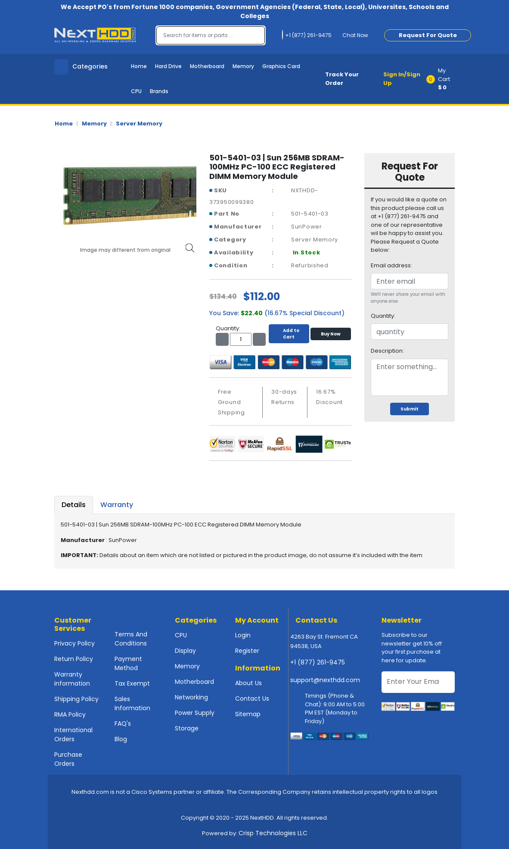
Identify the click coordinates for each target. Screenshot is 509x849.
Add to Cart (289, 333)
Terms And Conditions (131, 639)
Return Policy (73, 659)
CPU (136, 91)
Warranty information (72, 679)
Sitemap (248, 714)
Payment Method (128, 663)
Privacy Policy (74, 643)
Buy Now (331, 334)
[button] (443, 79)
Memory (243, 66)
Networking (191, 697)
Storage (187, 728)
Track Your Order (342, 78)
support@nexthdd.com (325, 680)
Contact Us (252, 698)
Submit (409, 409)
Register (247, 650)
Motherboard (207, 66)
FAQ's (123, 723)
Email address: (391, 265)
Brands (159, 91)
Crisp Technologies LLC (273, 833)
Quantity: (383, 316)
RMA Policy (70, 714)
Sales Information (132, 703)
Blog (121, 739)
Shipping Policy (76, 699)
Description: (387, 351)
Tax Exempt (132, 683)
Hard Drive (168, 66)
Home (139, 66)
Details (74, 505)
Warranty (116, 505)
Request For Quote (428, 35)
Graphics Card (281, 66)
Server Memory (139, 123)
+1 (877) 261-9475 (317, 662)
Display (185, 650)
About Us (248, 683)
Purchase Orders (68, 759)
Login (243, 635)
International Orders (73, 734)
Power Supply (194, 712)
